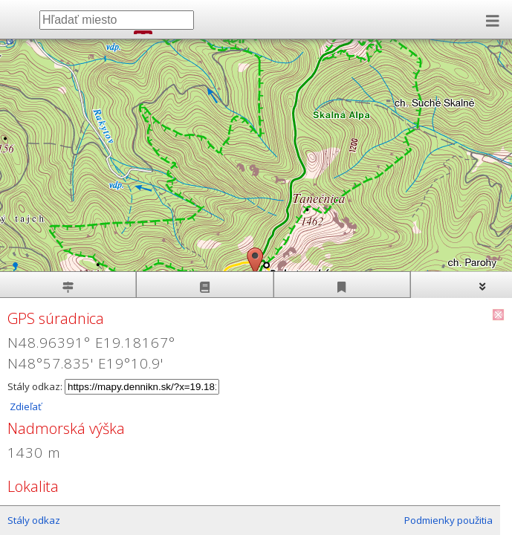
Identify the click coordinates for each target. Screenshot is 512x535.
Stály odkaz (33, 520)
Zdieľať (24, 406)
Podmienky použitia (448, 520)
